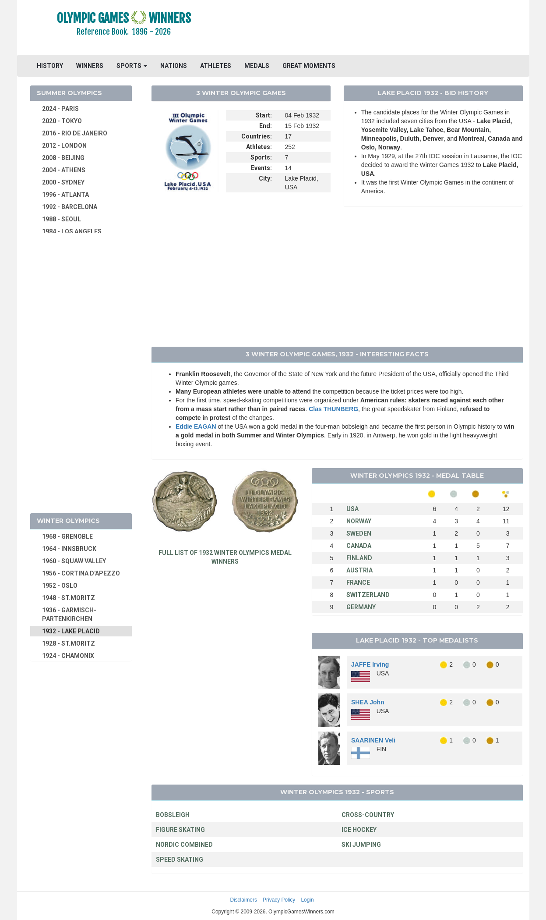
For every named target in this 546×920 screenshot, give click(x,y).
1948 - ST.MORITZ (68, 597)
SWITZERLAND (368, 594)
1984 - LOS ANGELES (72, 231)
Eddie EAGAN (196, 426)
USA (352, 508)
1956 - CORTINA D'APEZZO (81, 573)
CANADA (358, 545)
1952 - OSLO (59, 585)
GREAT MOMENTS (308, 65)
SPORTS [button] (131, 65)
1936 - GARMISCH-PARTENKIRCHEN (69, 614)
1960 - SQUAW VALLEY (74, 561)
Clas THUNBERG (333, 408)
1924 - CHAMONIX (68, 655)
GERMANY (361, 607)
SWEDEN (358, 533)
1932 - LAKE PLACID (71, 631)
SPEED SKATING (179, 859)
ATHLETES (215, 65)
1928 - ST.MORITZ (68, 643)
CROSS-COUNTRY (368, 814)
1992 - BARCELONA (69, 206)
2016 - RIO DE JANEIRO (74, 133)
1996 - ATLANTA (65, 194)
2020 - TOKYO (62, 120)
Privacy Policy (279, 900)
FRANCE (358, 582)
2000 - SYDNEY (63, 182)
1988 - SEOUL (61, 219)
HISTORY (50, 65)
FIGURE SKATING (180, 829)
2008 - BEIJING (63, 157)
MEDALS (256, 65)
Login (307, 900)
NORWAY (358, 521)
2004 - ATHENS (63, 170)
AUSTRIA (359, 570)
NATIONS (173, 65)
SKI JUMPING (361, 844)
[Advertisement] (380, 28)
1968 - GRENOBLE (67, 536)
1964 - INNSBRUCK (69, 548)
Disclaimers (243, 900)
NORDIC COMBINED (184, 844)
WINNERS (89, 65)
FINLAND (359, 557)
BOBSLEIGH (173, 814)
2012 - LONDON (64, 145)
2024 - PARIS (60, 108)
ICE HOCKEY (359, 829)
